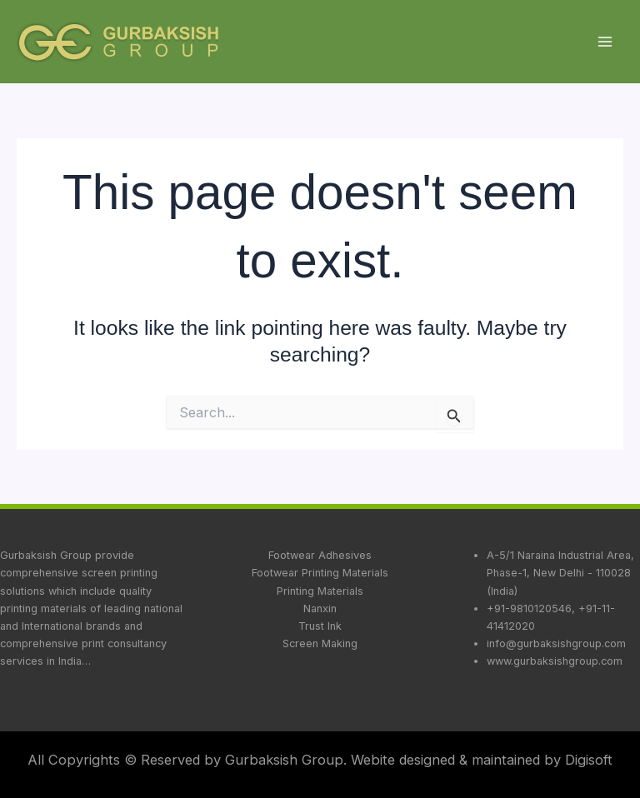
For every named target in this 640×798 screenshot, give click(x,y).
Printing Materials (320, 591)
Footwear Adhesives (320, 555)
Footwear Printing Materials (320, 572)
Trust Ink (320, 626)
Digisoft (588, 759)
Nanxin (320, 608)
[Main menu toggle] (604, 42)
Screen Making (320, 643)
